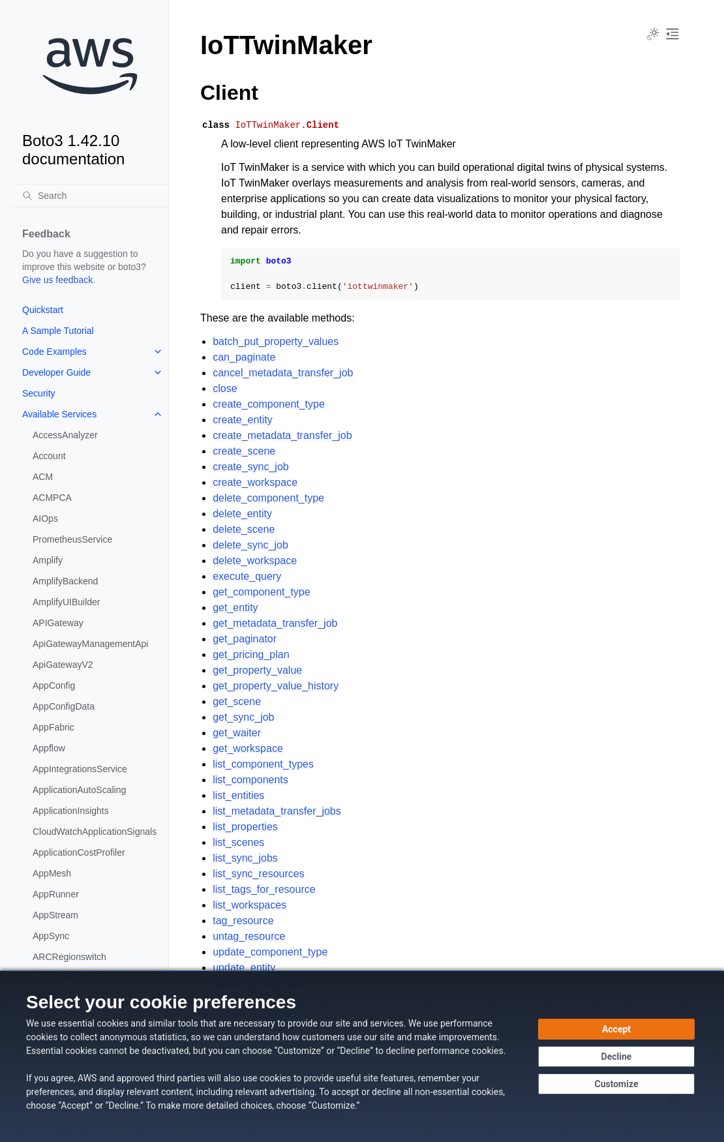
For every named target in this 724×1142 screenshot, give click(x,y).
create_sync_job (251, 466)
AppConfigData (64, 706)
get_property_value (257, 670)
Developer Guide (56, 372)
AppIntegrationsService (80, 769)
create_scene (244, 451)
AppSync (51, 936)
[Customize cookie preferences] (616, 1084)
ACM (43, 477)
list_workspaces (249, 904)
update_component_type (270, 951)
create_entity (243, 419)
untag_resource (249, 936)
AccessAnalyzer (65, 435)
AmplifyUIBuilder (66, 602)
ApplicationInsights (71, 810)
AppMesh (52, 873)
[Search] (90, 195)
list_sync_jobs (245, 858)
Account (49, 456)
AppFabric (53, 727)
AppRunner (56, 894)
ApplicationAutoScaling (79, 790)
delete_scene (244, 529)
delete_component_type (268, 497)
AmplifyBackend (65, 581)
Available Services (59, 414)
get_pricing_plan (251, 654)
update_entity (244, 967)
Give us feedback (57, 280)
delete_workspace (255, 560)
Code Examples (54, 351)
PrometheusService (72, 539)
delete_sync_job (250, 544)
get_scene (237, 701)
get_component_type (261, 591)
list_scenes (238, 842)
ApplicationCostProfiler (79, 852)
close (225, 388)
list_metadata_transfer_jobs (277, 811)
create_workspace (255, 482)
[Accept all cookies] (616, 1029)
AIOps (45, 518)
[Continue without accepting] (616, 1056)
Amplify (48, 560)
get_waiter (237, 732)
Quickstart (42, 310)
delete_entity (242, 513)
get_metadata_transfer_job (275, 623)
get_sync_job (243, 717)
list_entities (238, 795)
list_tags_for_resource (264, 889)
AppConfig (54, 685)
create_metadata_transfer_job (282, 435)
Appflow (49, 748)
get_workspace (248, 748)
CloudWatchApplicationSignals (95, 831)
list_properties (245, 826)
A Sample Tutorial (58, 330)
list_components (250, 779)
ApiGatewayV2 (63, 664)
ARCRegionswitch (69, 957)
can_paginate (244, 357)
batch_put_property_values (276, 341)
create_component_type (269, 404)
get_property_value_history (276, 685)
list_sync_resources (259, 873)
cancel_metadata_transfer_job (283, 372)
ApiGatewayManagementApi (90, 644)
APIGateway (58, 623)
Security (38, 393)
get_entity (235, 607)
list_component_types (263, 764)
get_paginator (245, 638)
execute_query (247, 576)
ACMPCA (52, 497)
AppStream (55, 915)
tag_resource (243, 920)
